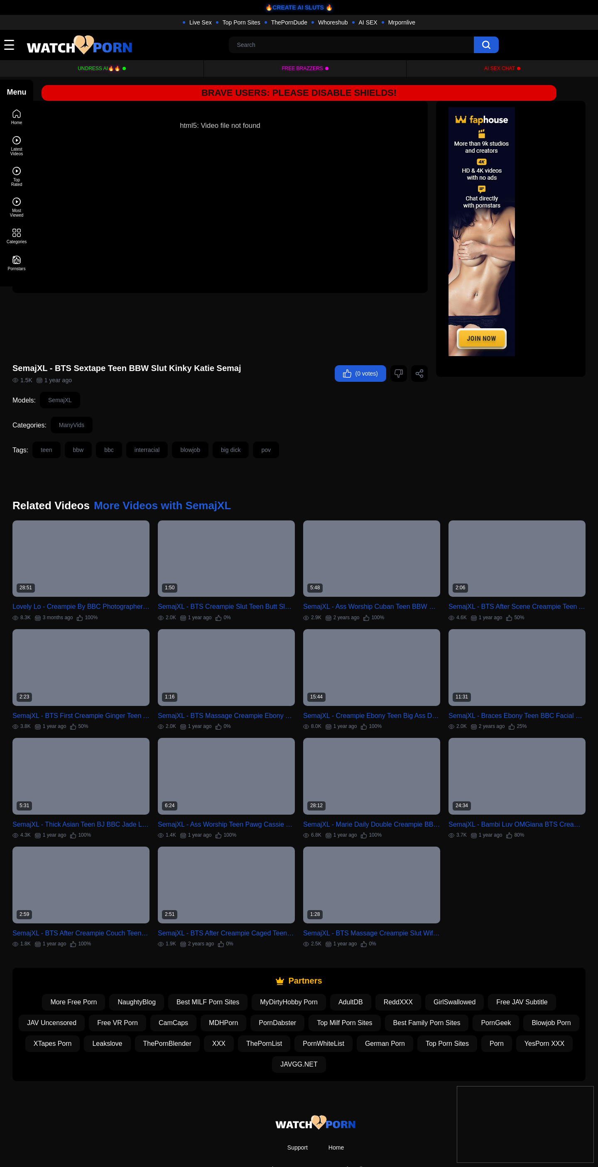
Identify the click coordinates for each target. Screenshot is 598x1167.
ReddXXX (414, 968)
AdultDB (367, 968)
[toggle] (9, 45)
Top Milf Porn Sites (391, 989)
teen (79, 434)
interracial (180, 434)
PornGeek (543, 989)
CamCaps (220, 989)
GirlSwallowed (471, 968)
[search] (486, 45)
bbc (142, 434)
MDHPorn (269, 989)
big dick (264, 434)
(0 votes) (360, 358)
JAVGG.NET (363, 1030)
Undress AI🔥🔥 (99, 68)
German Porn (479, 1009)
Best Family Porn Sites (473, 989)
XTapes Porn (147, 1009)
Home (336, 1114)
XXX (313, 1009)
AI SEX (368, 22)
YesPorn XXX (304, 1030)
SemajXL (93, 384)
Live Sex (200, 22)
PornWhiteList (418, 1009)
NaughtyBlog (153, 968)
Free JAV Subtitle (538, 968)
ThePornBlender (262, 1009)
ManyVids (105, 409)
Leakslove (202, 1009)
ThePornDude (289, 22)
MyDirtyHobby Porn (305, 968)
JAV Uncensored (98, 989)
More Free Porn (90, 968)
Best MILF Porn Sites (224, 968)
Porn (256, 1030)
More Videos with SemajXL (195, 490)
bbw (111, 434)
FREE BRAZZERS (302, 68)
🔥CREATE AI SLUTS (294, 7)
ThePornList (358, 1009)
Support (297, 1114)
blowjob (223, 434)
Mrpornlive (401, 22)
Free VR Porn (164, 989)
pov (299, 434)
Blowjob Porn (87, 1009)
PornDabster (324, 989)
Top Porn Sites (241, 22)
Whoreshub (333, 22)
